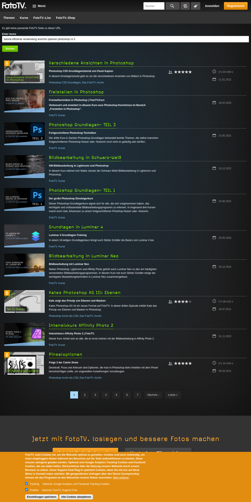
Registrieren (235, 6)
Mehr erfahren (121, 477)
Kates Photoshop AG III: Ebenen (85, 292)
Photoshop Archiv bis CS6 (63, 315)
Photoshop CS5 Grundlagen (65, 82)
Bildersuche (185, 6)
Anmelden (212, 6)
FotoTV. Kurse (57, 115)
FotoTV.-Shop (65, 17)
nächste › (153, 394)
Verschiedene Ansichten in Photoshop (91, 63)
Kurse (24, 17)
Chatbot (34, 490)
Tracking (34, 484)
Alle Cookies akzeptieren (76, 496)
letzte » (173, 394)
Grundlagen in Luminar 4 (76, 227)
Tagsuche (195, 6)
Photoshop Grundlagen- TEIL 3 (82, 124)
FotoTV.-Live (42, 17)
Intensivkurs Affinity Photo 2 (81, 325)
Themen (9, 17)
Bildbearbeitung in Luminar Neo (84, 256)
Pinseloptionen (65, 354)
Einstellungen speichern (41, 496)
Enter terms (9, 34)
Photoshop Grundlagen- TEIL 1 (82, 190)
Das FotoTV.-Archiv (93, 82)
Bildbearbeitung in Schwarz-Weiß (85, 157)
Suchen (173, 6)
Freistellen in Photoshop (76, 92)
